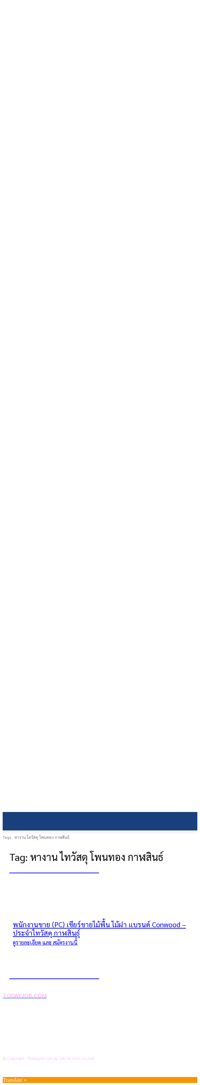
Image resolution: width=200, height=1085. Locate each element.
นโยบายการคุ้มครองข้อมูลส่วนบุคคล (56, 1026)
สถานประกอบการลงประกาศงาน (51, 1047)
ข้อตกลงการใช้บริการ (39, 1036)
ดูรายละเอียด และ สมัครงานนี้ (45, 942)
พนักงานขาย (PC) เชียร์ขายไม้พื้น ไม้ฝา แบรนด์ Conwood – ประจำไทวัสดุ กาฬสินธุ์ (99, 928)
